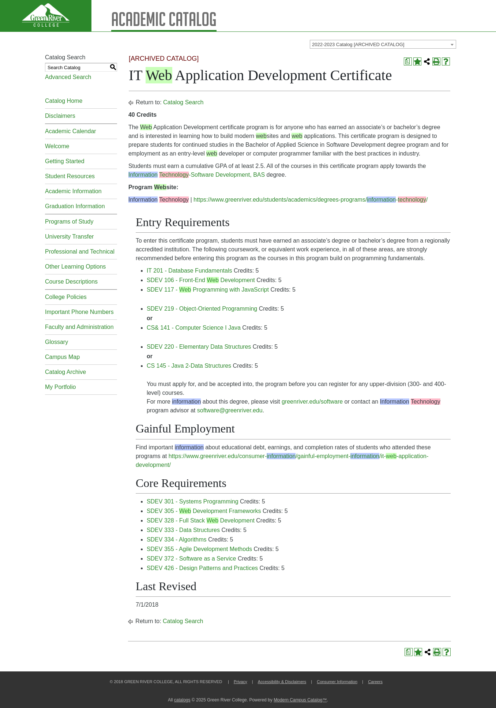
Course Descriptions (71, 281)
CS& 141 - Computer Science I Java (194, 328)
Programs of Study (69, 221)
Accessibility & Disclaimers (282, 681)
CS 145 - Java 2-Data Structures (189, 366)
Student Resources (70, 176)
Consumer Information (337, 681)
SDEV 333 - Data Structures (183, 530)
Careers (375, 681)
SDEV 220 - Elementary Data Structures (199, 347)
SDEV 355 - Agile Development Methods (199, 549)
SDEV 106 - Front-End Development (201, 280)
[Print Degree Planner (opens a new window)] (408, 61)
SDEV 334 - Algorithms (177, 539)
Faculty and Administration (79, 327)
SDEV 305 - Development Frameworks (204, 511)
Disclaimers (60, 116)
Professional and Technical (79, 251)
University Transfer (69, 236)
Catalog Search (183, 102)
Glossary (56, 342)
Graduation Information (75, 206)
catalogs (182, 700)
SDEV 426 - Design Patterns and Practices (202, 568)
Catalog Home (63, 101)
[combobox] (383, 44)
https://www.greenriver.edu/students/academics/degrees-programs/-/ (310, 199)
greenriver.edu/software (312, 401)
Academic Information (73, 191)
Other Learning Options (75, 266)
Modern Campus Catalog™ (300, 700)
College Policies (66, 297)
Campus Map (62, 357)
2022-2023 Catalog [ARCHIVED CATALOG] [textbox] (358, 44)
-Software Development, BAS (196, 175)
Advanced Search (68, 77)
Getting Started (64, 161)
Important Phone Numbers (79, 312)
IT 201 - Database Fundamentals (189, 270)
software (208, 410)
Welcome (57, 146)
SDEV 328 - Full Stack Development (201, 520)
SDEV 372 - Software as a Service (191, 558)
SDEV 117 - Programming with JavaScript (208, 289)
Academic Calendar (70, 131)
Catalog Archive (65, 372)
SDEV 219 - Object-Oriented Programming (202, 309)
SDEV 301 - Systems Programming (192, 501)
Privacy (240, 681)
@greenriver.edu (241, 410)
